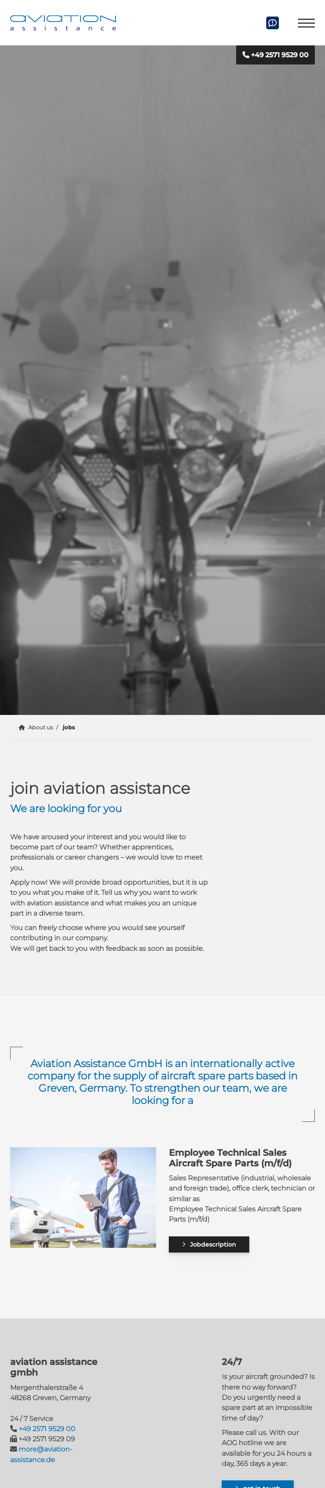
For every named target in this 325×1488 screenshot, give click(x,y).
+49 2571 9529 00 (279, 54)
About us (40, 727)
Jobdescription (213, 1244)
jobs (69, 727)
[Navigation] (303, 22)
